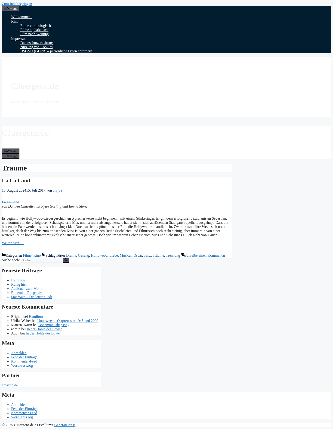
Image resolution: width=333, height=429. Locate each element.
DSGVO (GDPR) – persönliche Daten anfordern (56, 51)
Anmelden (19, 353)
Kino (16, 21)
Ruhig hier (19, 284)
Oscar (137, 255)
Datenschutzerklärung (36, 43)
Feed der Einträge (24, 357)
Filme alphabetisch (34, 30)
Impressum (21, 39)
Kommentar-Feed (24, 361)
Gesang (83, 255)
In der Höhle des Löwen (45, 329)
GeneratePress (65, 425)
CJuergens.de (34, 86)
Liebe (113, 255)
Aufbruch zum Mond (26, 288)
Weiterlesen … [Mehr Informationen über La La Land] (13, 243)
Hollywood (99, 255)
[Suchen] (66, 260)
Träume (158, 255)
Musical (126, 255)
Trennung (173, 255)
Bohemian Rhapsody (26, 293)
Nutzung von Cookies (36, 47)
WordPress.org (22, 365)
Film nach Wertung (34, 34)
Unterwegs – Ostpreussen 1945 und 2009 (67, 321)
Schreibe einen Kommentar (205, 255)
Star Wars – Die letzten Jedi (31, 297)
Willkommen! (21, 17)
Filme (27, 255)
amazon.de (10, 385)
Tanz (147, 255)
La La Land (16, 180)
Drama (71, 255)
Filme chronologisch (35, 26)
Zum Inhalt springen (17, 4)
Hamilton (18, 280)
